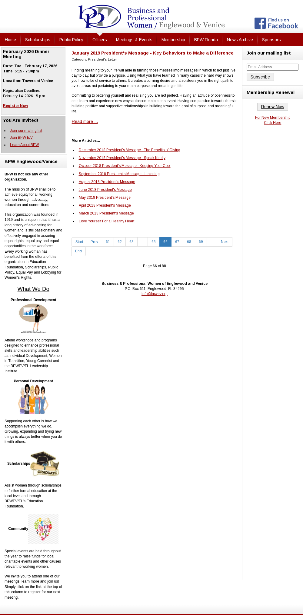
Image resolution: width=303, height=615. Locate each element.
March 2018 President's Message (106, 213)
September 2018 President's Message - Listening (119, 174)
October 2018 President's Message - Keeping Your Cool (125, 166)
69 (201, 242)
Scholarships (37, 39)
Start (79, 242)
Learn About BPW (24, 145)
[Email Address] (272, 67)
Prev (94, 242)
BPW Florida (206, 39)
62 (120, 242)
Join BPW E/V (21, 137)
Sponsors (271, 39)
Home (10, 39)
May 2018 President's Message (105, 197)
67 (177, 242)
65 (154, 242)
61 (108, 242)
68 (189, 242)
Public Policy (71, 39)
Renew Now (272, 106)
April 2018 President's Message (105, 205)
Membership (173, 39)
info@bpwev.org (155, 294)
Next (224, 242)
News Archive (240, 39)
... (142, 242)
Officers (99, 39)
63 (131, 242)
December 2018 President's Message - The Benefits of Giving (129, 150)
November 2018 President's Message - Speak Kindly (122, 158)
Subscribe (260, 77)
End (78, 251)
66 (165, 242)
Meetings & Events (134, 39)
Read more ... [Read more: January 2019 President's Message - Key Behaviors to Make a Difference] (85, 121)
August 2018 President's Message (107, 182)
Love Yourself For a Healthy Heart (106, 221)
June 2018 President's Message (105, 190)
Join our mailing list (26, 130)
